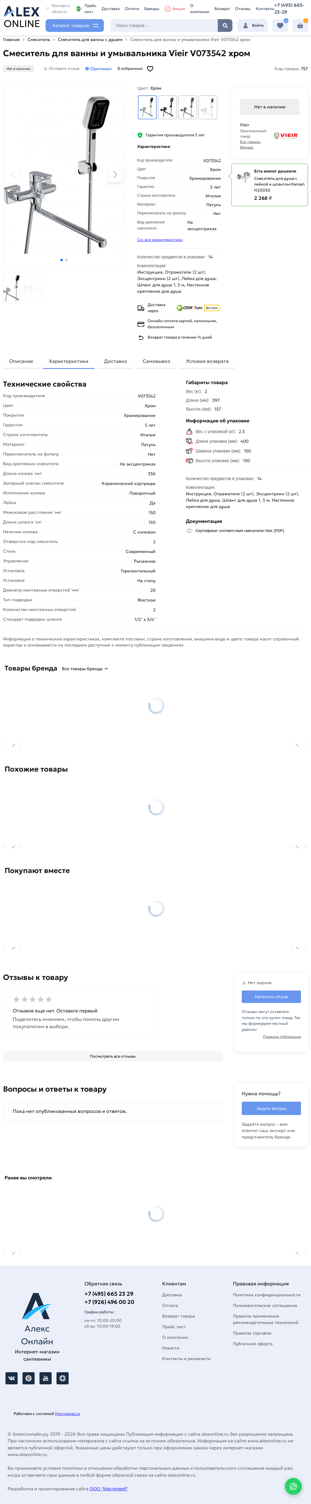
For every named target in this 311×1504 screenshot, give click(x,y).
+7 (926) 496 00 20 (109, 1301)
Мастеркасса (67, 1413)
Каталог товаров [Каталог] (71, 25)
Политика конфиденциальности (267, 1295)
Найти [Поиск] (225, 25)
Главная (11, 39)
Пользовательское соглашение (265, 1305)
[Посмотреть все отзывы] (113, 1056)
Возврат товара (178, 1316)
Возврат (222, 8)
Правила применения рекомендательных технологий (266, 1319)
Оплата (132, 8)
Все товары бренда (250, 144)
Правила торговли (252, 1333)
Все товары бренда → (85, 668)
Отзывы (243, 8)
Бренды (151, 8)
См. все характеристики (160, 239)
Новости (170, 1348)
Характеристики (68, 361)
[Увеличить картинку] (64, 174)
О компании (199, 8)
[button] (61, 260)
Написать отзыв (271, 996)
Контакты (265, 8)
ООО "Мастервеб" (109, 1488)
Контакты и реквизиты (186, 1358)
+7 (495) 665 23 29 (108, 1293)
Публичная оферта (253, 1343)
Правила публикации (282, 1036)
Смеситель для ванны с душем (90, 39)
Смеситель (39, 39)
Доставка (111, 8)
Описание (21, 361)
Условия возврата (207, 361)
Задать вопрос (271, 1108)
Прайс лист (87, 8)
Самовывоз (156, 361)
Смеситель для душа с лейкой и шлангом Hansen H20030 (279, 184)
